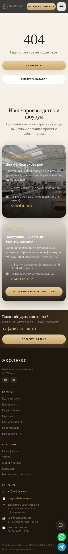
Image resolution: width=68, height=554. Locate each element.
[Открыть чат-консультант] (60, 525)
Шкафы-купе (10, 404)
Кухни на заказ (11, 398)
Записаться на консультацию (34, 291)
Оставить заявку (34, 339)
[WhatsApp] (14, 380)
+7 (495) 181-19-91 (22, 205)
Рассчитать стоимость (16, 474)
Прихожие (8, 416)
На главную (34, 65)
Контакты (8, 468)
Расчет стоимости (41, 6)
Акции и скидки (12, 462)
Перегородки (10, 427)
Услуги (6, 456)
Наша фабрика (11, 451)
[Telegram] (5, 380)
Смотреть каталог (34, 79)
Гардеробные (10, 410)
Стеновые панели (13, 422)
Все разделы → (11, 433)
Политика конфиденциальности (19, 549)
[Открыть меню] (61, 6)
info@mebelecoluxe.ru (19, 498)
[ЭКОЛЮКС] (13, 6)
